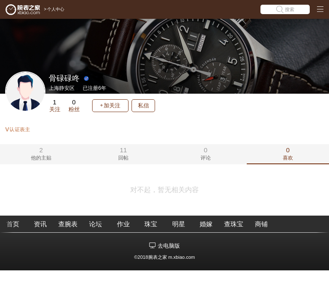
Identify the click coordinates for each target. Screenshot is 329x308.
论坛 (95, 224)
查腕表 (68, 224)
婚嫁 (206, 224)
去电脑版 (169, 246)
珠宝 (150, 224)
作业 (123, 224)
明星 (178, 224)
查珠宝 (233, 224)
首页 (12, 224)
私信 (143, 105)
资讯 (40, 224)
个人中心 (55, 9)
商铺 (261, 224)
